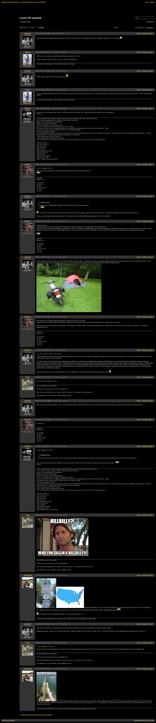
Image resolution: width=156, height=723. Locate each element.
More (150, 33)
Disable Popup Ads (139, 720)
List (32, 27)
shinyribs (27, 33)
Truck (28, 377)
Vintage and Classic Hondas (10, 2)
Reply (138, 33)
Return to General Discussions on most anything (36, 715)
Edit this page (150, 720)
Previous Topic (25, 21)
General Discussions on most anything (33, 2)
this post (44, 168)
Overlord (28, 164)
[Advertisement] (78, 10)
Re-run (27, 52)
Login (147, 2)
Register (152, 2)
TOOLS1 (28, 108)
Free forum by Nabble (8, 720)
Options (150, 27)
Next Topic (150, 21)
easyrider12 (28, 575)
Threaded (41, 27)
